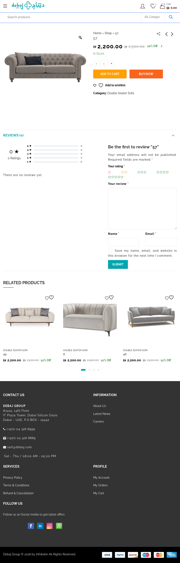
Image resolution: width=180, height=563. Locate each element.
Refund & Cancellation (18, 493)
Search (171, 17)
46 (124, 354)
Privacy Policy (12, 477)
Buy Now (146, 74)
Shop (108, 33)
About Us (99, 406)
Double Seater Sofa (120, 93)
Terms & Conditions (16, 485)
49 (4, 354)
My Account (101, 477)
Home (97, 33)
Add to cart (110, 74)
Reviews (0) (13, 135)
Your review (118, 183)
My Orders (100, 485)
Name (113, 233)
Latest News (101, 413)
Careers (98, 421)
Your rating (116, 166)
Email (150, 233)
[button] (83, 370)
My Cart (98, 493)
